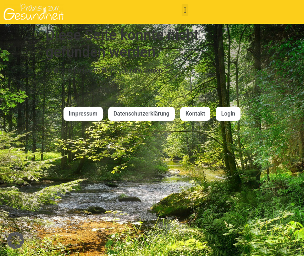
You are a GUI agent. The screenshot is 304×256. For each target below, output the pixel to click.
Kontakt (195, 113)
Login (228, 113)
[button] (185, 10)
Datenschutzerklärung (142, 113)
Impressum (83, 113)
